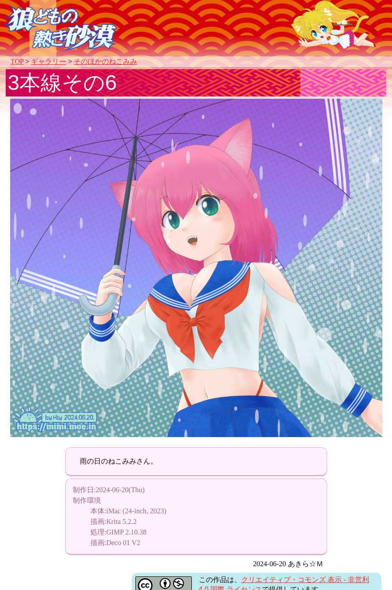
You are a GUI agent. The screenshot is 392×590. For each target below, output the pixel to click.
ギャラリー (48, 61)
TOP (17, 61)
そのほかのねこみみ (105, 61)
